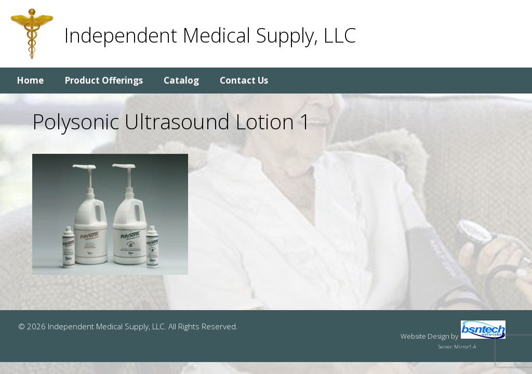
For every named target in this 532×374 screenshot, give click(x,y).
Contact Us (244, 80)
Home (30, 80)
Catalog (181, 80)
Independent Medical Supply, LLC (210, 34)
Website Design (425, 336)
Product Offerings (103, 80)
